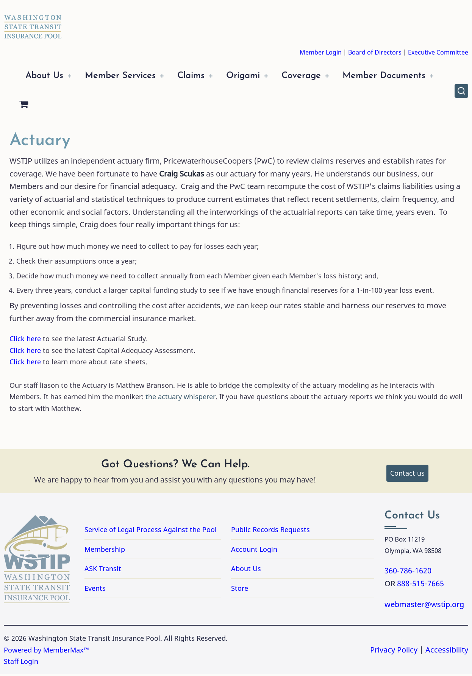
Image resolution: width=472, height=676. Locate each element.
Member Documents (69, 106)
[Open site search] (461, 91)
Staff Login (21, 663)
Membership (104, 550)
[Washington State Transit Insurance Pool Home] (33, 21)
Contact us (407, 474)
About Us (45, 76)
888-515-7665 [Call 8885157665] (420, 585)
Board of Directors (375, 52)
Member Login (321, 52)
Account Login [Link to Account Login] (254, 550)
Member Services (125, 76)
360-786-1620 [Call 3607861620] (407, 572)
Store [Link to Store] (239, 590)
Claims (200, 76)
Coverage (317, 76)
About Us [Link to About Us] (246, 570)
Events (95, 590)
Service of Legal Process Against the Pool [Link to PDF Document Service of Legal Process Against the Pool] (150, 531)
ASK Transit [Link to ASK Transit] (102, 570)
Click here (25, 340)
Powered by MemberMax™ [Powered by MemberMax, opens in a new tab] (46, 651)
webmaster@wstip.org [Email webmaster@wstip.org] (424, 606)
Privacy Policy (393, 651)
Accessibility (446, 651)
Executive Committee (438, 52)
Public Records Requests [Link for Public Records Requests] (300, 531)
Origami (255, 76)
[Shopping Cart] (133, 107)
